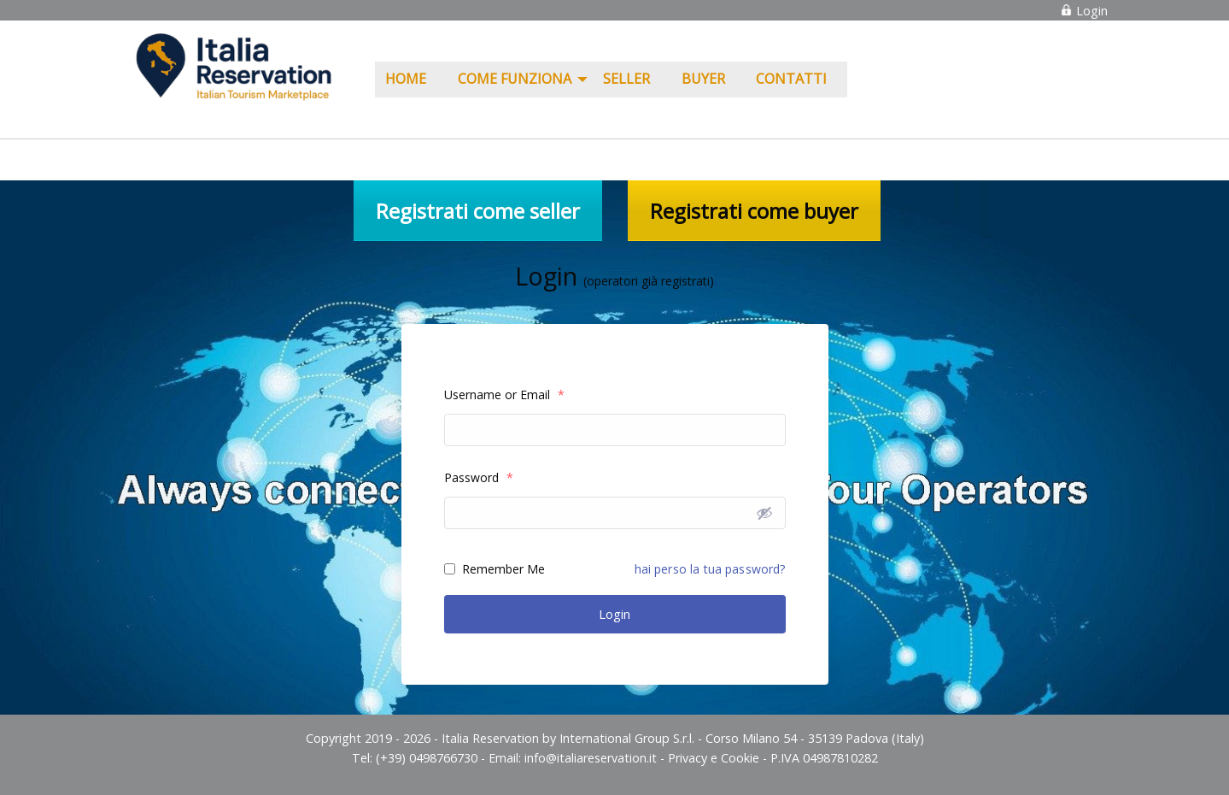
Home (405, 78)
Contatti (791, 78)
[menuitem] (411, 79)
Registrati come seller (478, 211)
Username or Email (504, 394)
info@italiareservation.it (590, 758)
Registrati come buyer (754, 211)
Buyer (703, 78)
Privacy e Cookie (713, 758)
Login (1084, 11)
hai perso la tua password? (710, 569)
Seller (626, 78)
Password (478, 477)
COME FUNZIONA (514, 78)
